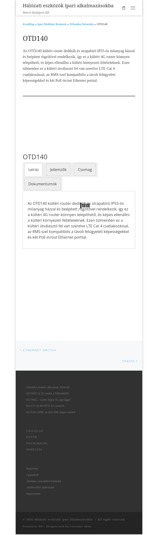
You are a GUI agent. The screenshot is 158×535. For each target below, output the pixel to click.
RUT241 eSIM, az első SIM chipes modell (50, 413)
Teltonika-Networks (82, 24)
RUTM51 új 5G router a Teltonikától (47, 394)
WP (40, 527)
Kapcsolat (32, 469)
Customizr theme (81, 527)
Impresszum (33, 494)
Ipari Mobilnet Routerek (52, 24)
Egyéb (31, 438)
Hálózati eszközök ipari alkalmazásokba (64, 520)
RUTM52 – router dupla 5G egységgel (48, 400)
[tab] (33, 169)
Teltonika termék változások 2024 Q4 (47, 388)
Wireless (34, 450)
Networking (37, 444)
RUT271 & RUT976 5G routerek (45, 406)
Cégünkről (32, 475)
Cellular (34, 431)
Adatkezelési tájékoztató (40, 488)
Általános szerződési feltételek (43, 482)
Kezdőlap (28, 24)
